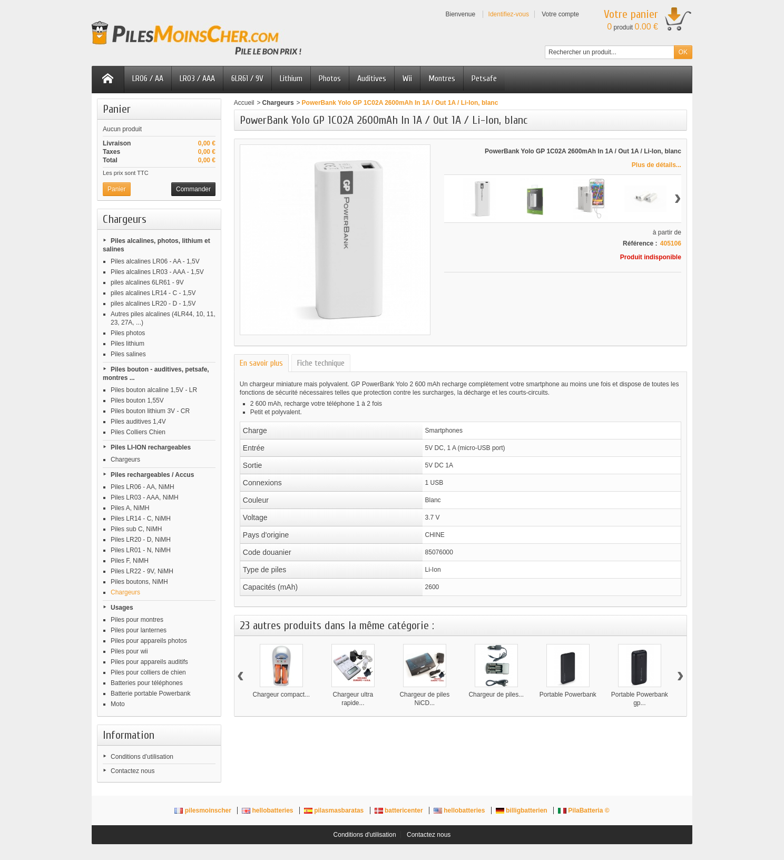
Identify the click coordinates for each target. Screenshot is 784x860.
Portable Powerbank (568, 694)
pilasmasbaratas (335, 810)
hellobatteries (268, 810)
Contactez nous (132, 771)
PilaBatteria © (584, 810)
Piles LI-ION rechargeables (151, 447)
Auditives (371, 78)
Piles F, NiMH (130, 560)
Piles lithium (127, 343)
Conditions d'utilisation (142, 756)
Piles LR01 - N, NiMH (141, 550)
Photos (330, 78)
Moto (118, 704)
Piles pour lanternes (138, 630)
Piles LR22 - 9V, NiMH (142, 571)
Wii (407, 78)
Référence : (640, 243)
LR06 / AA (147, 78)
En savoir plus (261, 363)
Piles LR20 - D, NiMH (141, 539)
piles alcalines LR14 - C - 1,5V (153, 293)
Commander (193, 189)
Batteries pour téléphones (147, 683)
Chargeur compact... (281, 694)
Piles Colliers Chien (138, 432)
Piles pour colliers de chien (148, 672)
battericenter (400, 810)
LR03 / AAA (197, 78)
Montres (441, 78)
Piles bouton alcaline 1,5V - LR (154, 390)
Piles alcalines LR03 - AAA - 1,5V (157, 272)
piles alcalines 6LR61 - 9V (147, 282)
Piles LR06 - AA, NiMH (142, 487)
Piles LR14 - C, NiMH (141, 518)
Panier (117, 109)
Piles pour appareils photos (149, 640)
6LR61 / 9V (247, 78)
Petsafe (484, 78)
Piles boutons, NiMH (139, 581)
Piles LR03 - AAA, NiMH (145, 497)
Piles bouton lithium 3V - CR (150, 411)
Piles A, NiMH (130, 508)
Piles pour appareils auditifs (149, 662)
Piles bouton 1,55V (137, 400)
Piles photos (128, 333)
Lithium (291, 78)
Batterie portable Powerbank (150, 693)
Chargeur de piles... (496, 694)
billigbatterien (522, 810)
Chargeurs (125, 459)
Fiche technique (321, 363)
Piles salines (128, 354)
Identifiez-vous (508, 14)
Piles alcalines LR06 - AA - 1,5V (155, 261)
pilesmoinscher (203, 810)
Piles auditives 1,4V (138, 421)
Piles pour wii (129, 651)
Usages (122, 607)
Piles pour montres (137, 619)
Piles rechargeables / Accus (152, 474)
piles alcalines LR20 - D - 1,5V (153, 303)
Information (128, 735)
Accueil (244, 102)
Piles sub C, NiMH (136, 529)
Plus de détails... (656, 165)
